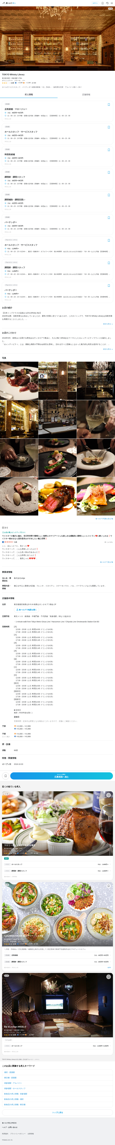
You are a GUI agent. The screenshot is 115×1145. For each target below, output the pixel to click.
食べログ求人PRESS (9, 1123)
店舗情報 (86, 94)
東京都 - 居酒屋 (10, 1078)
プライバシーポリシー (18, 1134)
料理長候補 (10, 154)
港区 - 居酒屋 (9, 1072)
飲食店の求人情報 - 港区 (14, 1099)
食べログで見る (105, 562)
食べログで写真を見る (103, 519)
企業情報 (31, 1134)
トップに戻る (57, 1112)
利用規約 (5, 1134)
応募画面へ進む (61, 776)
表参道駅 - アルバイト (13, 1083)
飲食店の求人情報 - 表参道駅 (15, 1094)
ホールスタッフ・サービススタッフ (21, 132)
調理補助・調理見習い (15, 200)
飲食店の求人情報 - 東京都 (14, 1105)
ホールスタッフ (17, 864)
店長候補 (15, 955)
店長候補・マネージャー (16, 109)
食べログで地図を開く (28, 610)
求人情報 (29, 94)
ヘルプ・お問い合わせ (9, 1127)
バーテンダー (11, 222)
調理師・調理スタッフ (15, 177)
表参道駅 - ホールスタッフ (14, 1088)
